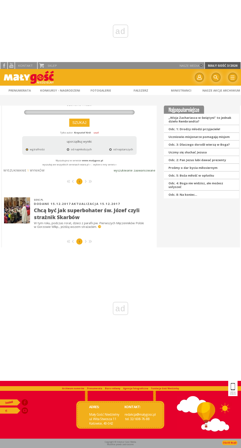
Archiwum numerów (73, 388)
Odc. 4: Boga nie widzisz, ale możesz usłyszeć (196, 185)
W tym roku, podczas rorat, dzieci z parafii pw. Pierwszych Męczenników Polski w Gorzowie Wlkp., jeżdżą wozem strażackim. (89, 225)
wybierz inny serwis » (105, 164)
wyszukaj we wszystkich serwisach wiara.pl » (66, 164)
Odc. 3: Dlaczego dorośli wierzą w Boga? (199, 144)
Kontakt (25, 65)
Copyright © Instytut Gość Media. (121, 441)
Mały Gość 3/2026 (223, 65)
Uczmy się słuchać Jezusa (188, 152)
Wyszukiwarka (216, 77)
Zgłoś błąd (230, 442)
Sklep (52, 65)
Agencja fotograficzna (135, 388)
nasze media (189, 65)
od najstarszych (115, 149)
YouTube (11, 65)
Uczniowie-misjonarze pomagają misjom (199, 137)
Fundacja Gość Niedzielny (165, 388)
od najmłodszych (77, 149)
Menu (232, 77)
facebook (3, 65)
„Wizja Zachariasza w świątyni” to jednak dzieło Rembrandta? (200, 119)
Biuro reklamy (112, 388)
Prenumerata (94, 388)
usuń (96, 132)
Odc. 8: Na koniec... (183, 194)
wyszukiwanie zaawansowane (135, 170)
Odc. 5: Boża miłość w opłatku (191, 175)
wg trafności (35, 149)
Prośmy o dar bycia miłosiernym (193, 167)
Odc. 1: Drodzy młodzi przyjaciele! (194, 129)
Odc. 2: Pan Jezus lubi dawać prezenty (197, 160)
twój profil (199, 77)
